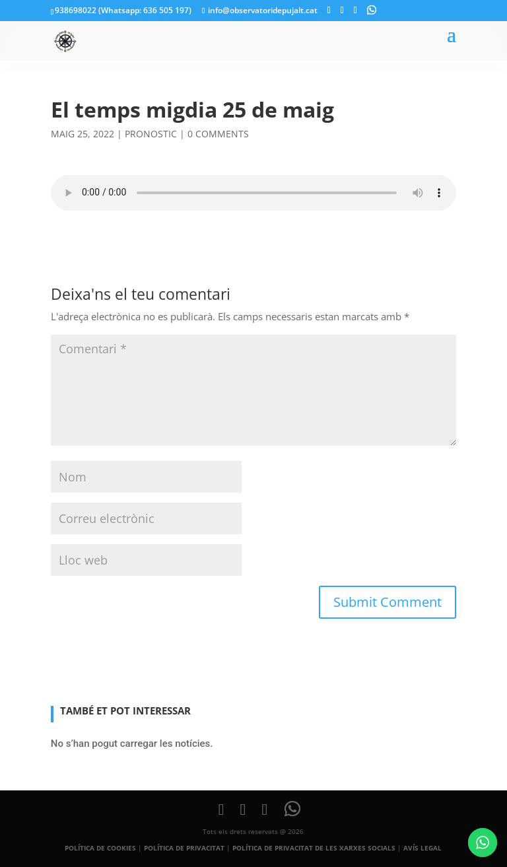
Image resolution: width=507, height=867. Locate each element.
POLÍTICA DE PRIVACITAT (184, 847)
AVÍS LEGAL (422, 847)
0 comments (218, 133)
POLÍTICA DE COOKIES (100, 847)
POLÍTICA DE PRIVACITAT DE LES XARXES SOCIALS (313, 847)
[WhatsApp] (371, 10)
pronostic (151, 133)
